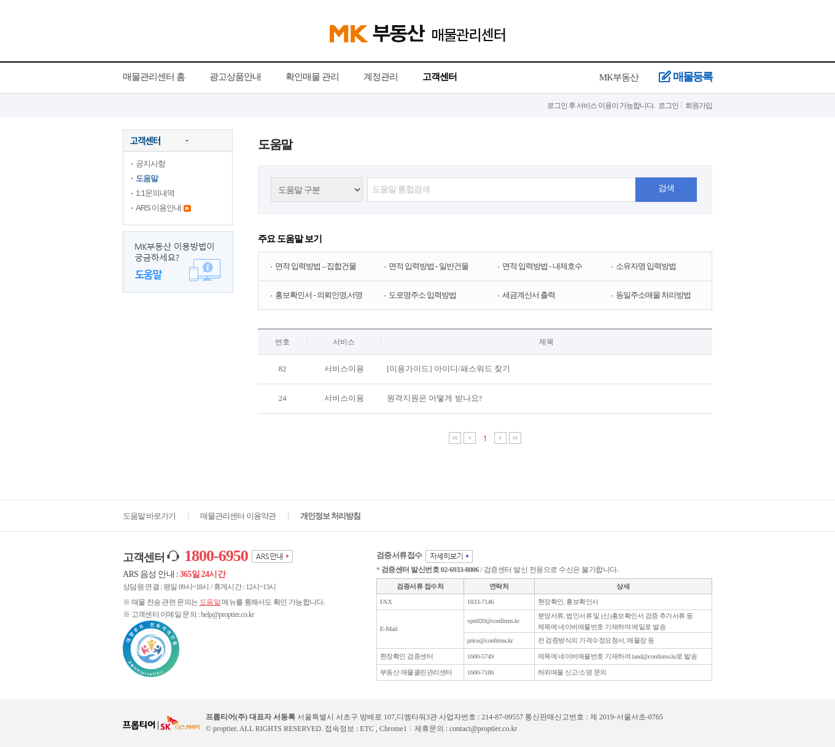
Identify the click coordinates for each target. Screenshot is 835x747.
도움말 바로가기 (149, 516)
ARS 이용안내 (158, 207)
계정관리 (380, 77)
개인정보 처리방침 (330, 516)
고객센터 (439, 77)
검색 (666, 188)
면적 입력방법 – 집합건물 (315, 266)
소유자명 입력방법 (646, 266)
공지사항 (150, 163)
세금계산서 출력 (528, 295)
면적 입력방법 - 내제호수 (542, 266)
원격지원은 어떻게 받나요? (434, 398)
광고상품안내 (235, 77)
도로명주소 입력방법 (422, 295)
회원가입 (698, 105)
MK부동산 (619, 77)
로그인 (668, 105)
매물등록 (685, 77)
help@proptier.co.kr (227, 614)
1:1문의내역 (155, 193)
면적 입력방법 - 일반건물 (428, 266)
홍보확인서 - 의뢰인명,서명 (318, 295)
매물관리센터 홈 (154, 77)
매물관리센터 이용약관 (237, 516)
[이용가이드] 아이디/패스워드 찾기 (448, 368)
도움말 (147, 178)
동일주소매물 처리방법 (653, 295)
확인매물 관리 (312, 77)
